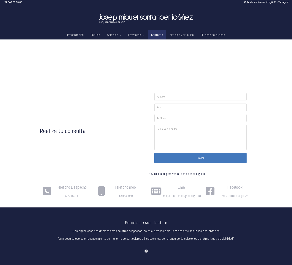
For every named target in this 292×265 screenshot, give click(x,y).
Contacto (157, 35)
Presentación (75, 35)
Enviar (200, 160)
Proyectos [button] (136, 35)
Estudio (95, 35)
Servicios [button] (114, 35)
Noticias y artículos (182, 35)
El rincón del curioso (213, 35)
